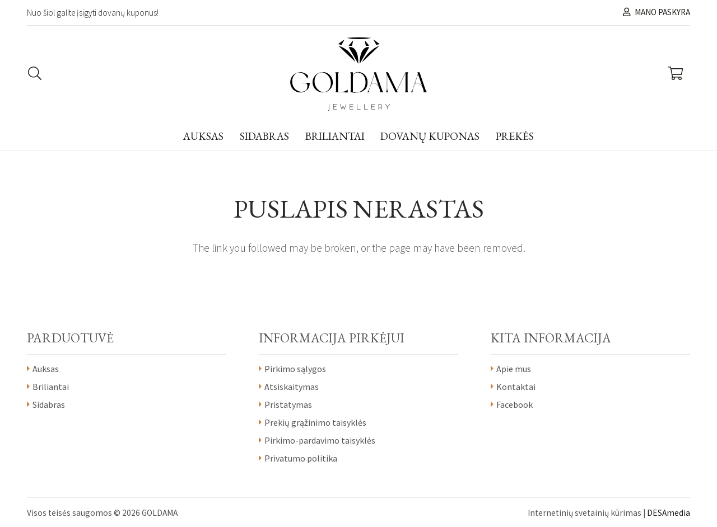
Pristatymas (288, 404)
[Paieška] (35, 74)
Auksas (45, 368)
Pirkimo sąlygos (295, 368)
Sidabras (48, 404)
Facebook (514, 404)
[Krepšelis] (675, 74)
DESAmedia (668, 512)
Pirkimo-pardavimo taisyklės (319, 440)
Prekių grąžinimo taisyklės (315, 422)
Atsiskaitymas (291, 386)
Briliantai (50, 386)
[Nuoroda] (359, 73)
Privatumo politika (300, 458)
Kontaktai (516, 386)
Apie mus (513, 368)
